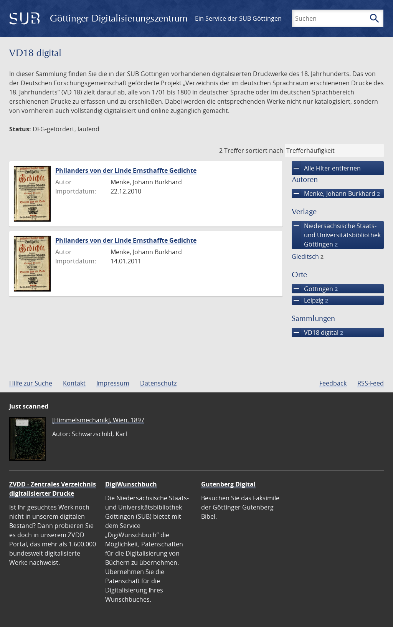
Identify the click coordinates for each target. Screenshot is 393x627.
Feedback (333, 383)
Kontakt (74, 383)
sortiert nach (264, 150)
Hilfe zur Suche (30, 383)
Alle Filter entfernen (326, 168)
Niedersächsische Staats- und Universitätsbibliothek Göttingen (336, 235)
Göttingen (315, 288)
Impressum (112, 383)
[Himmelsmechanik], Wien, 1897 (98, 420)
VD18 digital (317, 332)
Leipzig (310, 300)
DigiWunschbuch (131, 484)
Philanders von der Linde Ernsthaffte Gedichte (125, 170)
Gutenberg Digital (228, 484)
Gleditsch (308, 256)
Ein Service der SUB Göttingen (238, 18)
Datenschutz (158, 383)
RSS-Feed (370, 383)
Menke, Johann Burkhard (336, 193)
